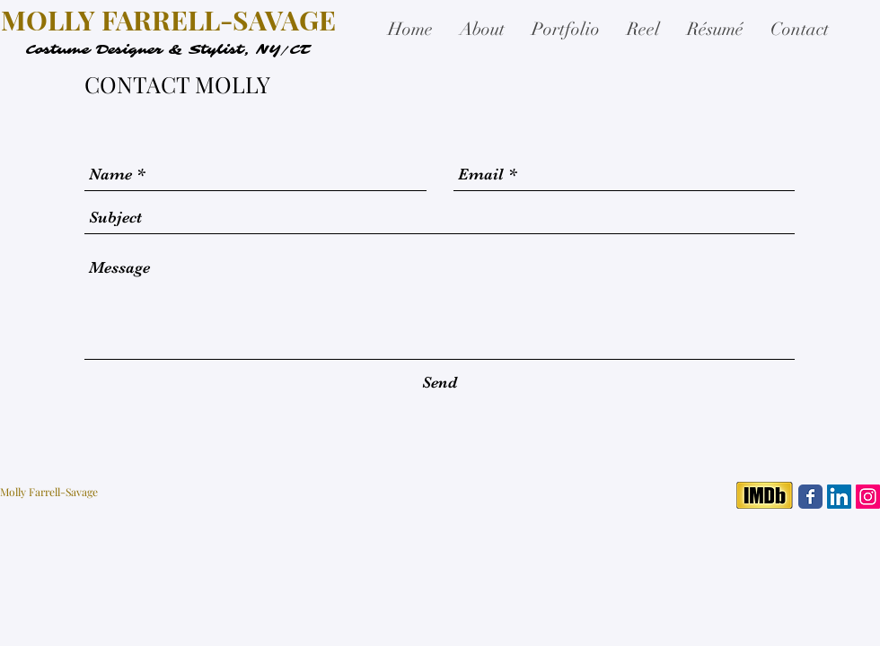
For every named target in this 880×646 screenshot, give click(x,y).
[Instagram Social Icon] (868, 496)
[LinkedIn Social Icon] (839, 496)
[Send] (439, 382)
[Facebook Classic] (810, 496)
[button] (565, 29)
